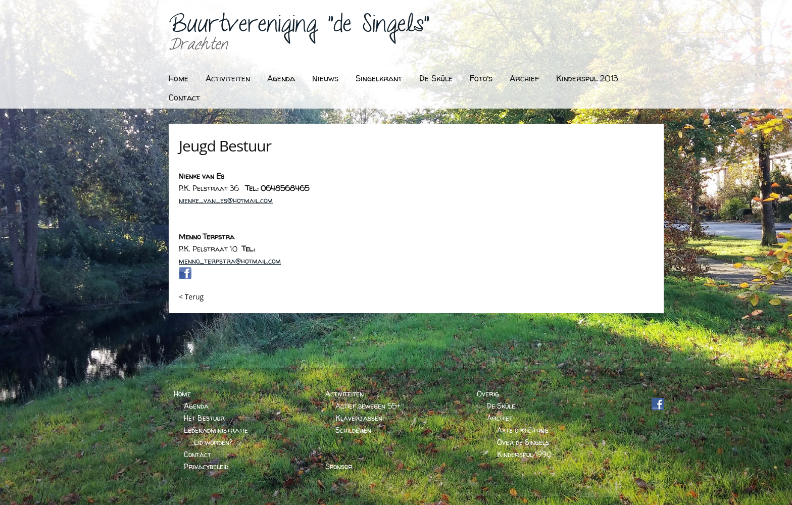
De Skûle (436, 78)
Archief (524, 78)
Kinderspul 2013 (587, 78)
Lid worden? (213, 442)
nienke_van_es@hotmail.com (226, 200)
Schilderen (353, 430)
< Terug (191, 296)
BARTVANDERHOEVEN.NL (602, 493)
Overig (488, 393)
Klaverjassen (358, 418)
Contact (184, 97)
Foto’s (481, 78)
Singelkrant (379, 78)
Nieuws (325, 78)
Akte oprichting (523, 430)
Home (178, 78)
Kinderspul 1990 (524, 454)
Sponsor (339, 466)
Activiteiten (228, 78)
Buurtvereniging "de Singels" (299, 28)
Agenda (281, 78)
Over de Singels (523, 442)
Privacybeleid (206, 466)
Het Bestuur (204, 418)
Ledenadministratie (216, 430)
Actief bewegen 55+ (368, 406)
